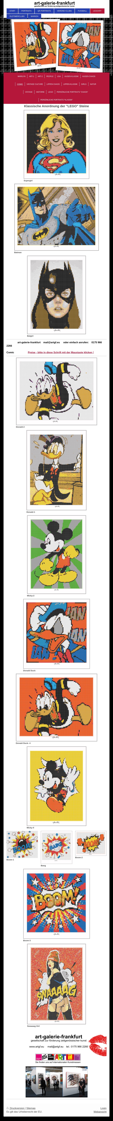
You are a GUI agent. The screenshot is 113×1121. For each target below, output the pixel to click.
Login (103, 1108)
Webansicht (100, 1111)
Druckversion (15, 1108)
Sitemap (30, 1108)
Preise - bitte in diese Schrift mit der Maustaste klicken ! (61, 352)
